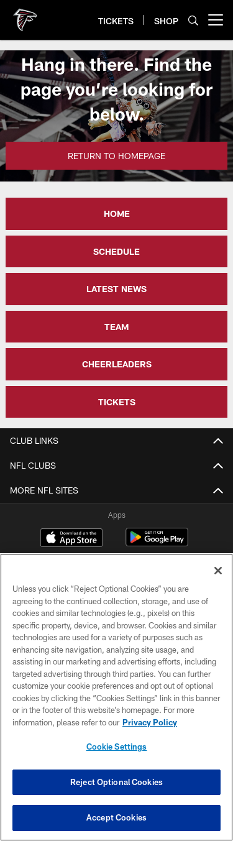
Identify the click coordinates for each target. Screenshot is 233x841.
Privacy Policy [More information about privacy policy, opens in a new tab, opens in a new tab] (149, 722)
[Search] (193, 20)
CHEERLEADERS (117, 364)
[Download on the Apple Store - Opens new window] (71, 538)
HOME (117, 213)
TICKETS (116, 402)
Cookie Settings (116, 746)
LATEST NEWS (116, 288)
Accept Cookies (116, 817)
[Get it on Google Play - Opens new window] (157, 543)
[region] (116, 697)
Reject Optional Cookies (116, 782)
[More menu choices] (215, 20)
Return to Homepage (116, 155)
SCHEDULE (116, 251)
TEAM (116, 326)
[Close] (218, 570)
